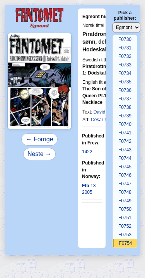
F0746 (124, 175)
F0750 (124, 209)
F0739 (124, 116)
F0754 (125, 243)
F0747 (124, 183)
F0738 (124, 107)
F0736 (124, 90)
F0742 (124, 141)
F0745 (124, 167)
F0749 (124, 200)
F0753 (124, 234)
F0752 (124, 226)
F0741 (124, 133)
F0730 (124, 39)
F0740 (124, 124)
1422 (87, 151)
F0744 (124, 158)
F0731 (124, 48)
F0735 (124, 82)
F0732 (124, 56)
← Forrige (39, 139)
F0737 (124, 99)
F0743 (124, 150)
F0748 (124, 192)
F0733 (124, 65)
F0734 (124, 73)
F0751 (124, 217)
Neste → (39, 154)
